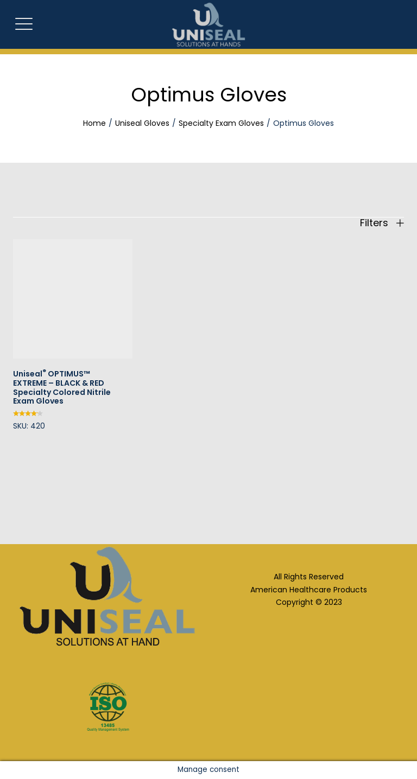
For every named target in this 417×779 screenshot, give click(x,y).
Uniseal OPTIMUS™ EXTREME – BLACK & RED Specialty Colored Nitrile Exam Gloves (62, 387)
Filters (382, 223)
